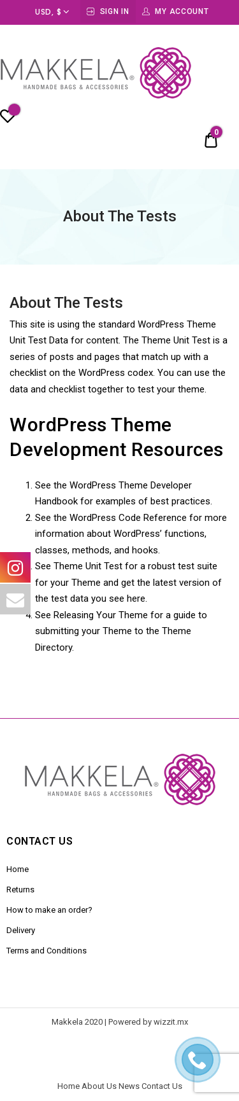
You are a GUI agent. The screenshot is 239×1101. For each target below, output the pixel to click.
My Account (181, 11)
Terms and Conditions (46, 950)
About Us (99, 1086)
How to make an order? (49, 910)
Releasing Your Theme (101, 615)
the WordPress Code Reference (120, 517)
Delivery (20, 930)
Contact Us (161, 1086)
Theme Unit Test (88, 566)
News (129, 1086)
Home (17, 869)
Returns (20, 889)
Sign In (114, 11)
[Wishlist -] (7, 118)
